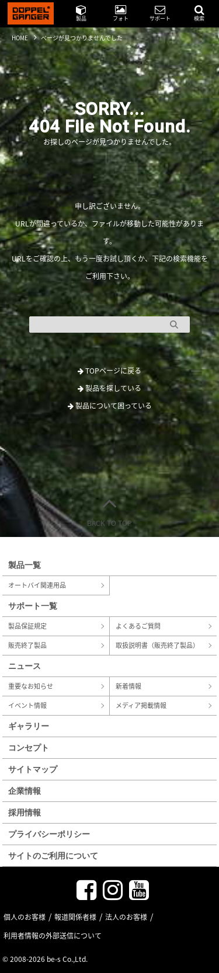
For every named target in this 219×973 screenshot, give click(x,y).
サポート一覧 (32, 605)
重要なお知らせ (30, 686)
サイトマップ (32, 769)
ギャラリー (28, 725)
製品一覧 (24, 564)
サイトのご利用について (53, 855)
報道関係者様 (75, 917)
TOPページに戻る (109, 370)
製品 (81, 13)
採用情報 (24, 812)
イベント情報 (27, 705)
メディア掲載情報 (141, 705)
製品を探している (109, 388)
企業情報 (24, 790)
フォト (120, 13)
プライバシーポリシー (49, 833)
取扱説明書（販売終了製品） (157, 645)
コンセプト (28, 747)
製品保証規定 (27, 626)
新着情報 (128, 686)
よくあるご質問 (138, 626)
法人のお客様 (126, 917)
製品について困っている (110, 405)
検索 (199, 13)
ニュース (24, 665)
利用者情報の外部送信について (53, 935)
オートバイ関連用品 (37, 585)
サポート (160, 13)
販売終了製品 (27, 645)
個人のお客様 (25, 917)
